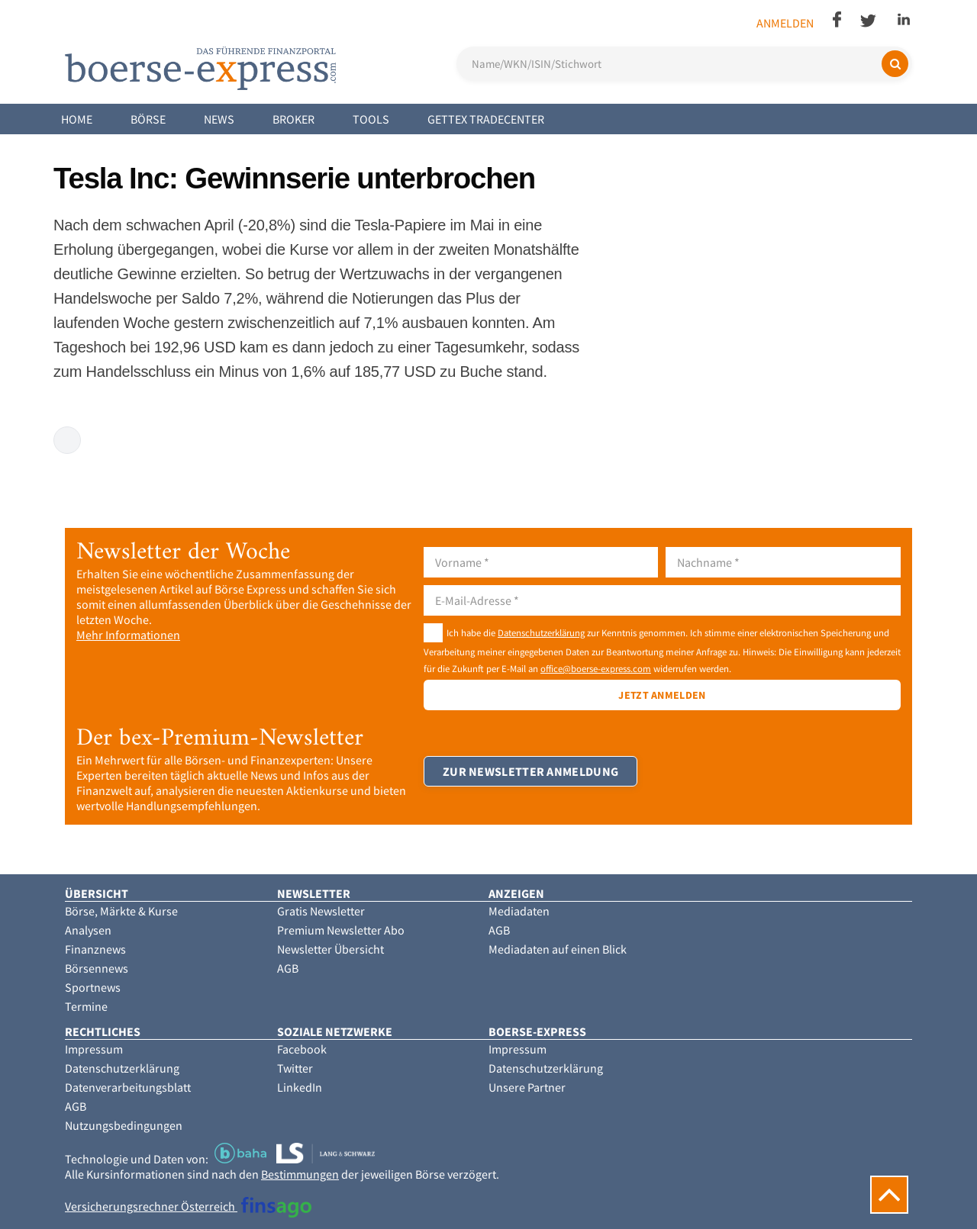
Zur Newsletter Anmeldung (530, 771)
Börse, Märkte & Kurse (121, 911)
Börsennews (96, 968)
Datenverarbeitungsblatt (128, 1087)
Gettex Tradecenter (485, 119)
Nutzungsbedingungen (123, 1125)
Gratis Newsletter (321, 911)
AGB (287, 968)
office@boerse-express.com (595, 668)
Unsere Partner (527, 1087)
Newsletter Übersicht (330, 949)
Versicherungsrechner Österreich (188, 1206)
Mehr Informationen (128, 634)
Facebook (302, 1049)
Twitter (295, 1068)
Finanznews (95, 949)
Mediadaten (519, 911)
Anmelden (785, 23)
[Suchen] (895, 63)
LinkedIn (299, 1087)
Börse (148, 119)
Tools (371, 119)
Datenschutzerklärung (541, 632)
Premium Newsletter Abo (341, 930)
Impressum (94, 1049)
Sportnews (93, 987)
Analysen (88, 930)
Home (76, 119)
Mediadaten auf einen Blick (557, 949)
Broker (293, 119)
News (219, 119)
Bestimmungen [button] (300, 1174)
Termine (86, 1006)
